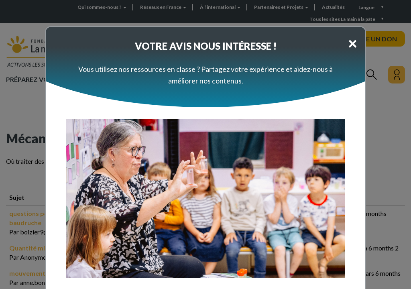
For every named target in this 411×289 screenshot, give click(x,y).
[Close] (352, 43)
